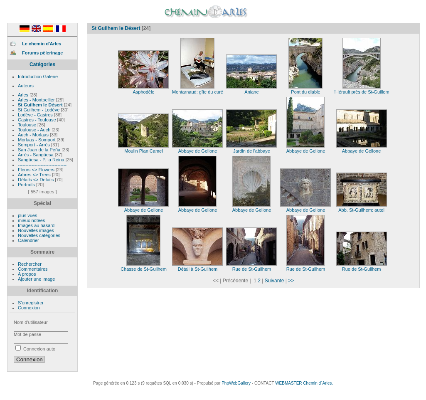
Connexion (29, 307)
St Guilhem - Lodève (39, 109)
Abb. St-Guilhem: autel (361, 207)
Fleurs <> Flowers (37, 169)
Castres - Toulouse (37, 119)
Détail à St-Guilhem (197, 267)
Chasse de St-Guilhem (144, 267)
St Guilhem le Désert (41, 104)
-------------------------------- (42, 164)
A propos (27, 274)
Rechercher (30, 264)
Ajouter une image (36, 279)
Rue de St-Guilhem (251, 267)
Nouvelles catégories (39, 235)
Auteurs (26, 85)
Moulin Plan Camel (143, 148)
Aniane (251, 89)
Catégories (42, 64)
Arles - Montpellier (37, 99)
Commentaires (33, 269)
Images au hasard (36, 225)
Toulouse (27, 124)
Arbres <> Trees (35, 174)
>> (291, 281)
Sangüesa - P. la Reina (42, 159)
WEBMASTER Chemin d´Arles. (304, 383)
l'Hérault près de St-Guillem (361, 89)
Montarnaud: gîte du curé (197, 89)
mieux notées (31, 220)
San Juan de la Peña (40, 149)
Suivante (274, 281)
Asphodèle (143, 89)
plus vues (27, 215)
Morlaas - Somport (37, 139)
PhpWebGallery (236, 383)
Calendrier (28, 240)
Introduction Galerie (38, 76)
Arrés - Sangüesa (36, 154)
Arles (24, 94)
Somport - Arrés (34, 144)
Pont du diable (305, 89)
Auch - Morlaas (34, 134)
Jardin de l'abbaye (251, 148)
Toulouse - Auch (35, 129)
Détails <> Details (36, 179)
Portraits (27, 184)
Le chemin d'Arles (41, 43)
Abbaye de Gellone (197, 148)
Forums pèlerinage (42, 52)
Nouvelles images (36, 230)
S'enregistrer (31, 302)
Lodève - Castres (36, 114)
